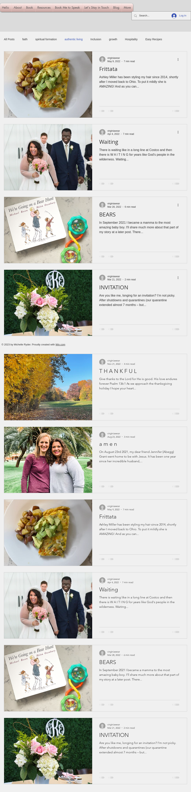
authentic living (74, 39)
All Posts (9, 39)
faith (24, 39)
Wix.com (60, 344)
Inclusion (95, 39)
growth (113, 39)
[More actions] (179, 59)
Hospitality (131, 39)
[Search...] (161, 16)
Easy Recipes (153, 39)
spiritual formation (46, 39)
